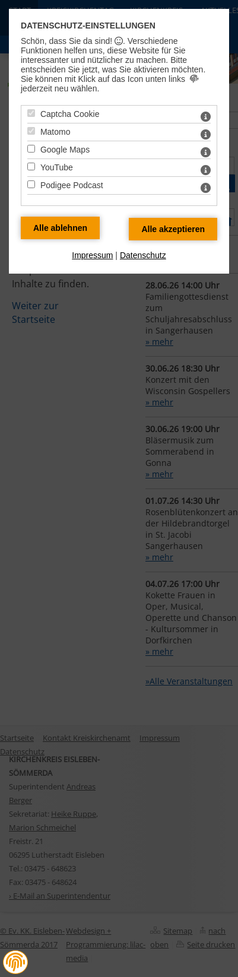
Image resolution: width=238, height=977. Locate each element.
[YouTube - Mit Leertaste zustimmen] (31, 166)
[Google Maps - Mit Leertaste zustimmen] (31, 149)
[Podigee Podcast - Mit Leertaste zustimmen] (31, 184)
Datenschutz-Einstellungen (88, 25)
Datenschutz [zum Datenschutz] (143, 255)
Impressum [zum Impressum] (92, 255)
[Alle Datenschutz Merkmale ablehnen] (60, 228)
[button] (15, 962)
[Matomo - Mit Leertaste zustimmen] (31, 131)
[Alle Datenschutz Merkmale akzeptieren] (173, 229)
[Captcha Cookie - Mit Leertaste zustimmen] (31, 113)
